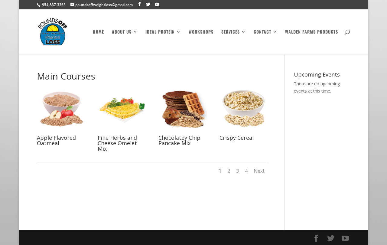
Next (259, 171)
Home (98, 32)
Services (230, 32)
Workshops (201, 32)
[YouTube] (157, 4)
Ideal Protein (160, 32)
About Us (122, 32)
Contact (262, 32)
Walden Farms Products (311, 32)
